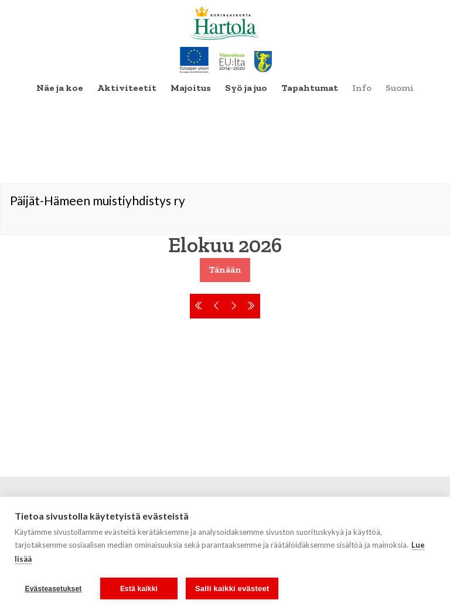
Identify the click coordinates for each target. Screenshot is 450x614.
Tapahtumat (309, 87)
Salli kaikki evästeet (232, 588)
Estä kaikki (139, 589)
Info (361, 87)
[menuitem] (59, 88)
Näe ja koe (59, 87)
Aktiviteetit (126, 87)
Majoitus (191, 87)
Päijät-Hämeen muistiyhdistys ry (97, 200)
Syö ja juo (246, 87)
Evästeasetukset (53, 589)
